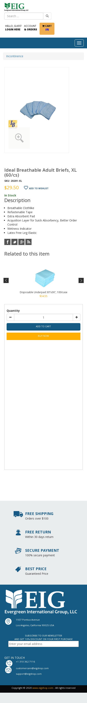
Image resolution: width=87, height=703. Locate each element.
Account (30, 27)
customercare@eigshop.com (32, 668)
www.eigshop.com (42, 687)
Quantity (13, 311)
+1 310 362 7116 (25, 661)
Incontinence (14, 56)
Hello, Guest (13, 27)
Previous (6, 280)
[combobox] (23, 16)
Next (81, 280)
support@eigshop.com (29, 673)
